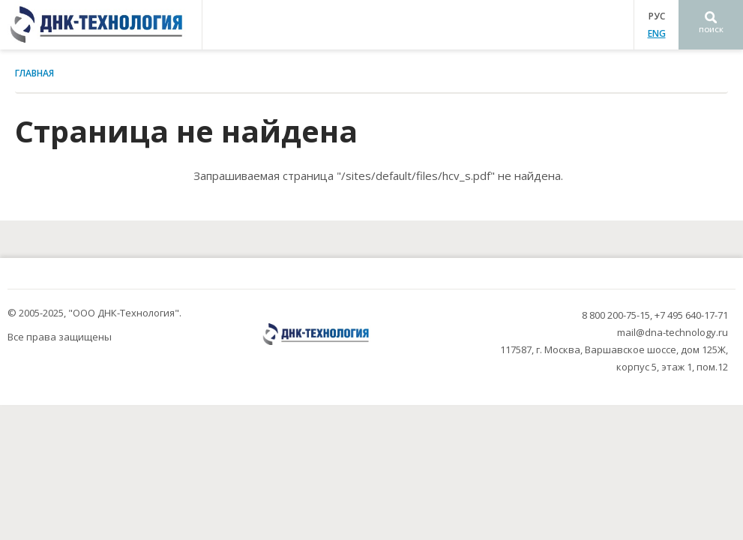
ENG (657, 33)
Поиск (711, 29)
